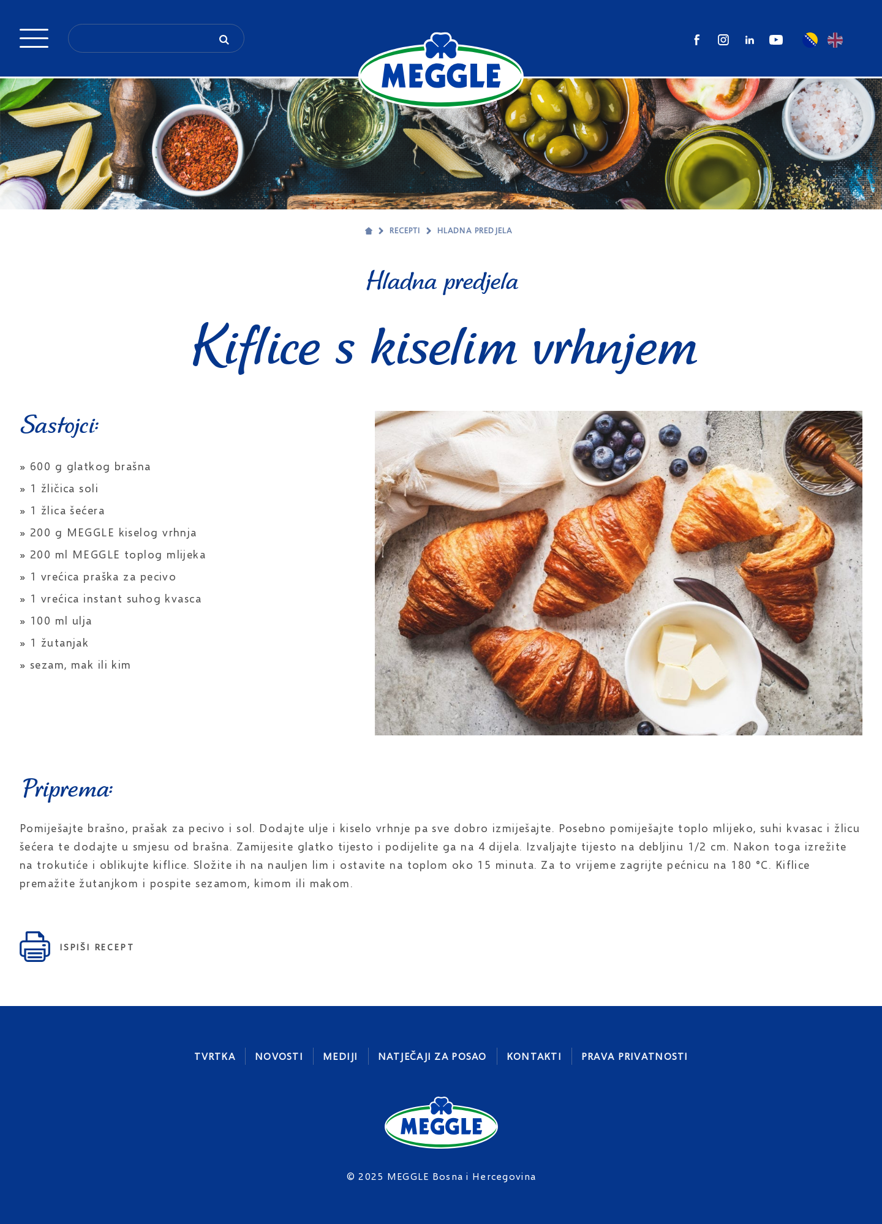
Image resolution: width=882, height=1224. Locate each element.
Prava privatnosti (634, 1056)
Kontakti (534, 1056)
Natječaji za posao (432, 1056)
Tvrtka (214, 1056)
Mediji (340, 1056)
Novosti (279, 1056)
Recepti (405, 230)
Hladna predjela (474, 230)
